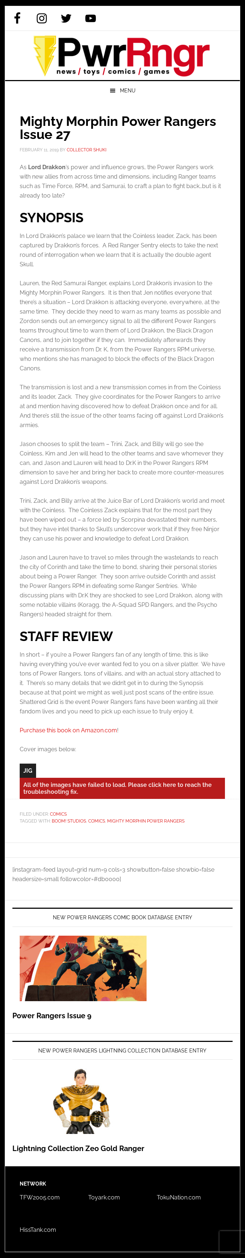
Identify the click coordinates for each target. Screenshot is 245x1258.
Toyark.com (104, 1197)
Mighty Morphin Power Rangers (145, 821)
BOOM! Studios (69, 821)
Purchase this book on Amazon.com (68, 730)
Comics (58, 814)
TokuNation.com (179, 1197)
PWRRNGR (122, 55)
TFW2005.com (40, 1197)
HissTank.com (38, 1229)
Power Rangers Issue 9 (52, 1015)
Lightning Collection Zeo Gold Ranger (78, 1148)
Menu (128, 90)
